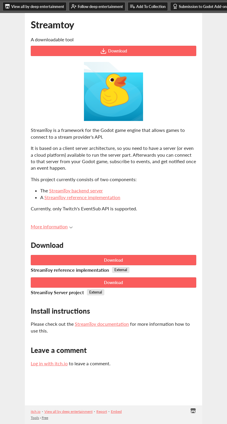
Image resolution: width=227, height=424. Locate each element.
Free (45, 417)
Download (113, 51)
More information (52, 226)
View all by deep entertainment (68, 411)
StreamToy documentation (102, 324)
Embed (116, 411)
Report (101, 411)
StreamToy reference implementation (82, 197)
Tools (35, 417)
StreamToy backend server (76, 190)
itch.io (35, 411)
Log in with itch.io (49, 363)
